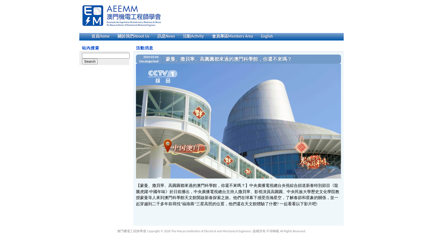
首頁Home (100, 36)
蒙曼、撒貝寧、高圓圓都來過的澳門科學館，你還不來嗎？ (229, 59)
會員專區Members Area (232, 36)
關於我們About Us (133, 36)
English (267, 36)
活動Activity (193, 36)
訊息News (166, 36)
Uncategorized (148, 61)
